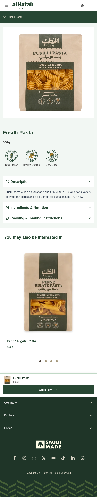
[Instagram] (24, 458)
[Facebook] (14, 458)
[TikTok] (63, 458)
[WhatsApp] (82, 458)
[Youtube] (53, 458)
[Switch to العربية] (86, 5)
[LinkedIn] (72, 458)
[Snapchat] (34, 458)
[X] (43, 458)
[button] (40, 361)
